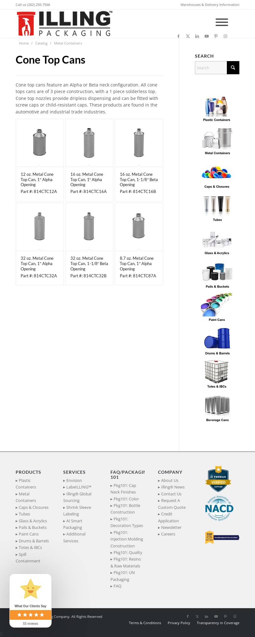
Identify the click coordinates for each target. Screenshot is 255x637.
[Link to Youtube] (206, 36)
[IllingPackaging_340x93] (67, 24)
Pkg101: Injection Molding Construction (126, 539)
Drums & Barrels (34, 541)
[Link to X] (187, 36)
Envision (74, 480)
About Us (169, 480)
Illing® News (173, 487)
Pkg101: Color (126, 499)
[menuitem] (208, 4)
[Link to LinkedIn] (197, 36)
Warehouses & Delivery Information (210, 4)
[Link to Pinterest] (216, 36)
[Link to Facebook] (178, 36)
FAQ (117, 586)
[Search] (217, 67)
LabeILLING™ (78, 487)
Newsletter (171, 527)
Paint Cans (28, 534)
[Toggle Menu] (222, 22)
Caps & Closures (33, 507)
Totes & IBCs (30, 547)
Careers (168, 534)
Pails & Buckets (33, 527)
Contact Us (171, 494)
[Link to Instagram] (225, 36)
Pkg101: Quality (128, 552)
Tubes (24, 514)
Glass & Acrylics (33, 521)
